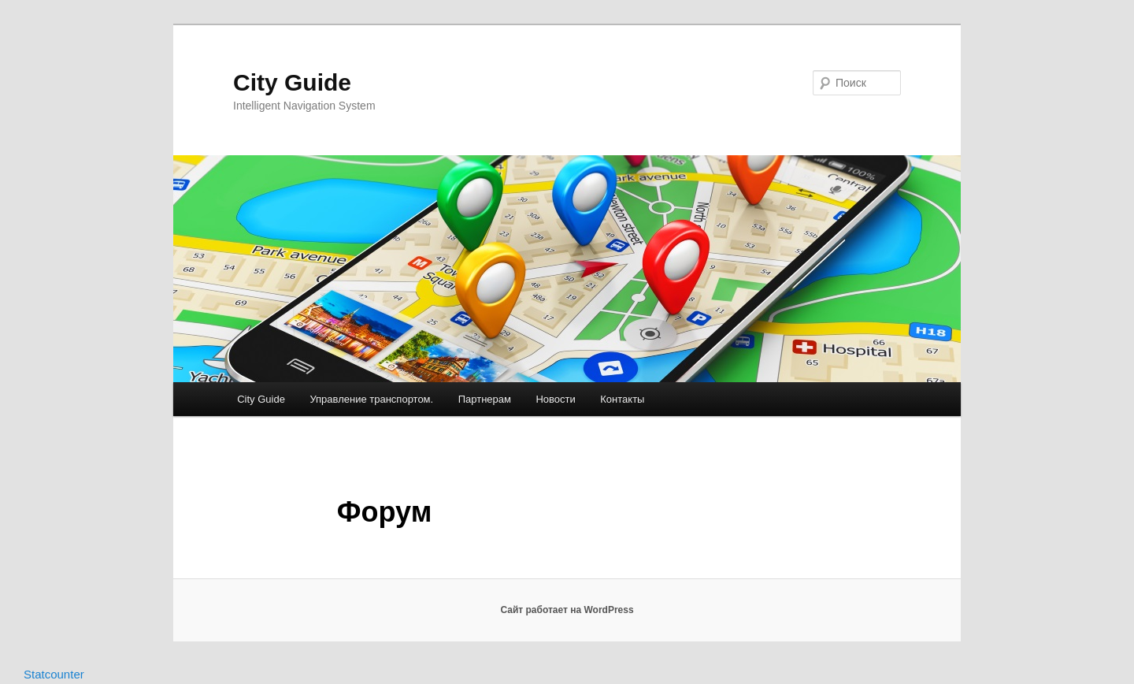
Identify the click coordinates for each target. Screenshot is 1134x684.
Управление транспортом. (371, 399)
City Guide (292, 82)
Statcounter (54, 674)
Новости (555, 399)
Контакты (622, 399)
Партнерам (484, 399)
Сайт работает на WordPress (566, 609)
